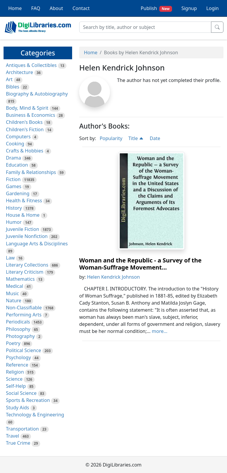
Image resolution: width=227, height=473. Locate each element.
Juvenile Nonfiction (27, 236)
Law (10, 257)
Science (14, 379)
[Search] (145, 27)
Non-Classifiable (24, 307)
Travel (12, 436)
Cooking (15, 143)
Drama (13, 158)
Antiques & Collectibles (31, 65)
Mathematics (20, 279)
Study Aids (17, 407)
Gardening (18, 193)
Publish (156, 8)
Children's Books (24, 122)
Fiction (13, 179)
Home (15, 8)
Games (13, 186)
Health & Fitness (24, 200)
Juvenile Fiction (22, 229)
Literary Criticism (24, 272)
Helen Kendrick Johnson (113, 277)
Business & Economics (30, 115)
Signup (189, 8)
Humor (14, 222)
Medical (14, 286)
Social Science (21, 393)
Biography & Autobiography (37, 94)
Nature (13, 300)
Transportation (22, 429)
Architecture (19, 72)
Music (12, 293)
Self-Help (16, 386)
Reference (17, 365)
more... (160, 331)
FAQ (35, 8)
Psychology (18, 357)
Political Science (23, 350)
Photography (20, 336)
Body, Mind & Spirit (27, 108)
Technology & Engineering (35, 414)
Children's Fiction (25, 129)
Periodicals (18, 321)
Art (9, 79)
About (56, 8)
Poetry (13, 343)
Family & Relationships (31, 172)
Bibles (12, 86)
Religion (15, 372)
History (14, 208)
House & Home (23, 215)
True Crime (18, 443)
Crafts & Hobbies (24, 150)
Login (212, 8)
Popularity (111, 138)
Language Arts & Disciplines (37, 243)
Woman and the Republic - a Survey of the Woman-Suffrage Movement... (140, 263)
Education (17, 165)
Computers (18, 136)
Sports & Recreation (28, 400)
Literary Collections (27, 265)
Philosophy (18, 329)
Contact (81, 8)
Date (155, 138)
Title (136, 138)
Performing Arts (23, 314)
